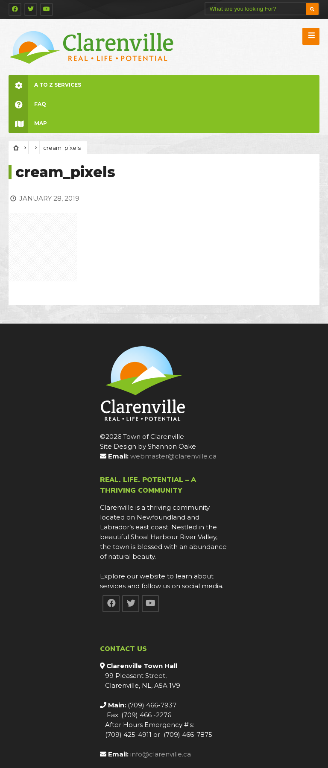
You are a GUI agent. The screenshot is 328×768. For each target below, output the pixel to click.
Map (28, 123)
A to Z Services (45, 84)
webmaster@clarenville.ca (173, 456)
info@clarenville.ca (160, 754)
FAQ (27, 104)
